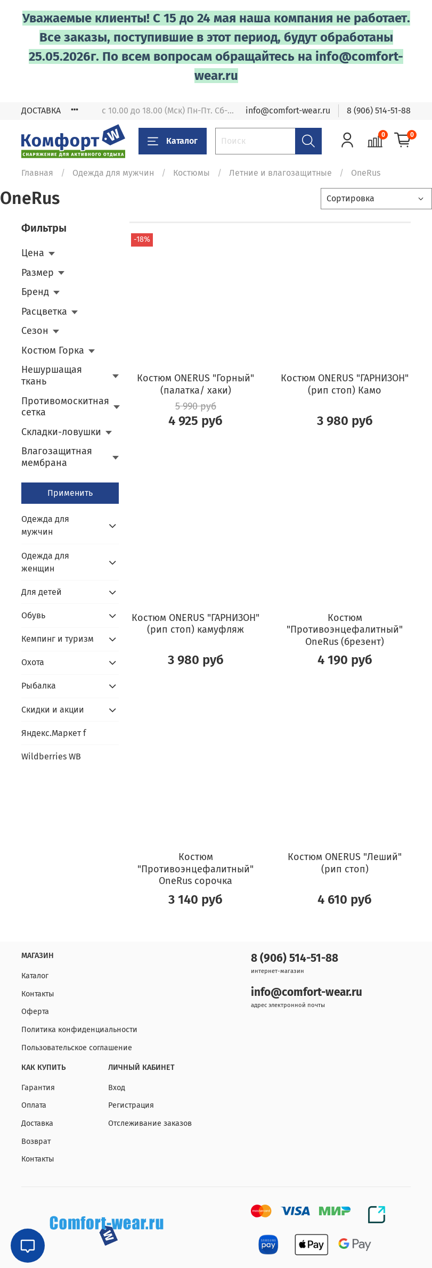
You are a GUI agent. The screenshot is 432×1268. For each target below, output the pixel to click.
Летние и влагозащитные (280, 173)
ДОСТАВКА (41, 110)
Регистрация (131, 1105)
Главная (37, 173)
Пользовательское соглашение (76, 1047)
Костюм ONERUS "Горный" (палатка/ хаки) (195, 384)
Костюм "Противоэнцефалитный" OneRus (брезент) (345, 630)
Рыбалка (38, 686)
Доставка (37, 1123)
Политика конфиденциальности (79, 1029)
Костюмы (191, 173)
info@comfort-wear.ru (288, 110)
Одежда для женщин (45, 562)
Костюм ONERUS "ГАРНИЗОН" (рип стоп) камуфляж (195, 624)
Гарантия (38, 1087)
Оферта (35, 1011)
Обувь (33, 615)
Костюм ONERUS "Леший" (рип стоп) (345, 863)
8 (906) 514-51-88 (379, 110)
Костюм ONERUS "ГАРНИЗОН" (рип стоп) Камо (345, 384)
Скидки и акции (52, 710)
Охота (32, 662)
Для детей (41, 592)
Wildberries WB (51, 756)
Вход (116, 1087)
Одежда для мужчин (113, 173)
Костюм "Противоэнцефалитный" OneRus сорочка (195, 869)
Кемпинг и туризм (57, 639)
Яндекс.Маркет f (53, 733)
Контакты (37, 994)
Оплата (33, 1105)
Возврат (36, 1141)
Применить (70, 493)
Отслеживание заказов (150, 1123)
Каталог (173, 141)
